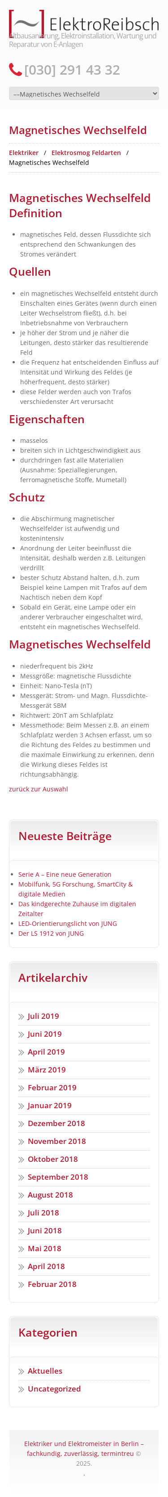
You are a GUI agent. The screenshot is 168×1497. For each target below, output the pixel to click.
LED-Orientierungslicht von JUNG (67, 923)
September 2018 (58, 1177)
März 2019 (47, 1069)
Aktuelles (45, 1371)
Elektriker (24, 152)
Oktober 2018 (53, 1159)
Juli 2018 (43, 1212)
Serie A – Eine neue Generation (65, 874)
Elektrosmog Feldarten (86, 152)
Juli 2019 (43, 1016)
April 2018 (46, 1266)
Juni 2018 (45, 1230)
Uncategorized (54, 1388)
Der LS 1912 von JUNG (51, 933)
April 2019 (46, 1052)
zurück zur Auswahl (38, 789)
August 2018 (50, 1195)
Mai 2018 (44, 1248)
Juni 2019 (45, 1034)
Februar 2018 (52, 1284)
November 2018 (57, 1141)
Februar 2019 (52, 1087)
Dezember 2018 (56, 1123)
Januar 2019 (50, 1105)
